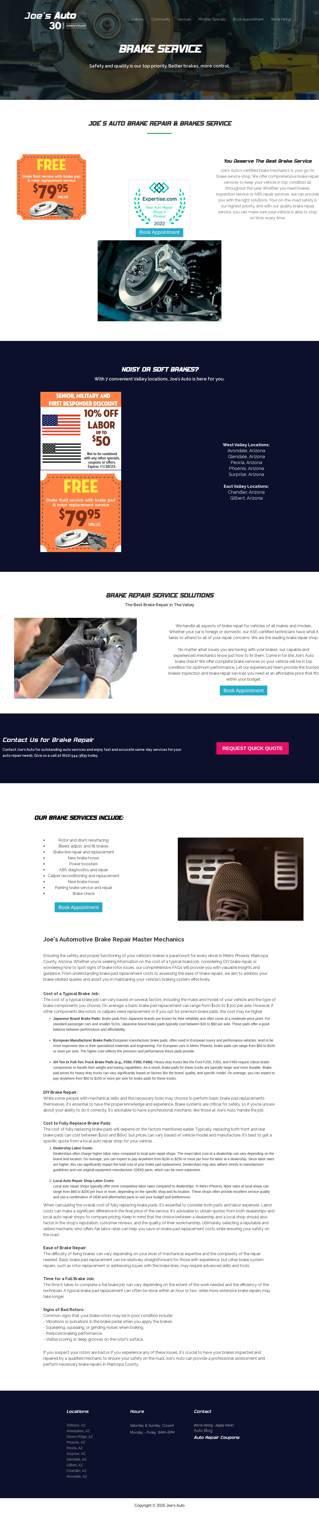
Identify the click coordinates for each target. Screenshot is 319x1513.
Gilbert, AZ (75, 1465)
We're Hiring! (281, 19)
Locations (136, 19)
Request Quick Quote (253, 748)
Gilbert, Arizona (246, 498)
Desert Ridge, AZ (80, 1437)
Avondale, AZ (77, 1476)
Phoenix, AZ (76, 1442)
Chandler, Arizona (246, 492)
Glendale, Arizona (246, 456)
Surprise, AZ (76, 1454)
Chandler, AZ (77, 1471)
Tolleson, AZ (76, 1425)
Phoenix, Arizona (246, 468)
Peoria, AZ (75, 1448)
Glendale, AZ (77, 1459)
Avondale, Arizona (246, 450)
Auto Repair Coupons (216, 1437)
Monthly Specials (212, 19)
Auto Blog (203, 1430)
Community (160, 19)
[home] (62, 19)
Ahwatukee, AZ (78, 1431)
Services (184, 19)
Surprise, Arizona (246, 474)
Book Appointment (248, 19)
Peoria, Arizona (246, 462)
